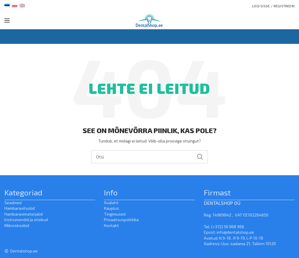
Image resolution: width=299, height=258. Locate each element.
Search (200, 157)
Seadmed (13, 202)
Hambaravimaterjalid (23, 213)
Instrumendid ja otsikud (26, 219)
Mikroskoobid (16, 225)
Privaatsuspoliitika (121, 219)
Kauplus (111, 208)
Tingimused (115, 213)
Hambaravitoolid (19, 208)
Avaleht (111, 202)
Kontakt (111, 225)
